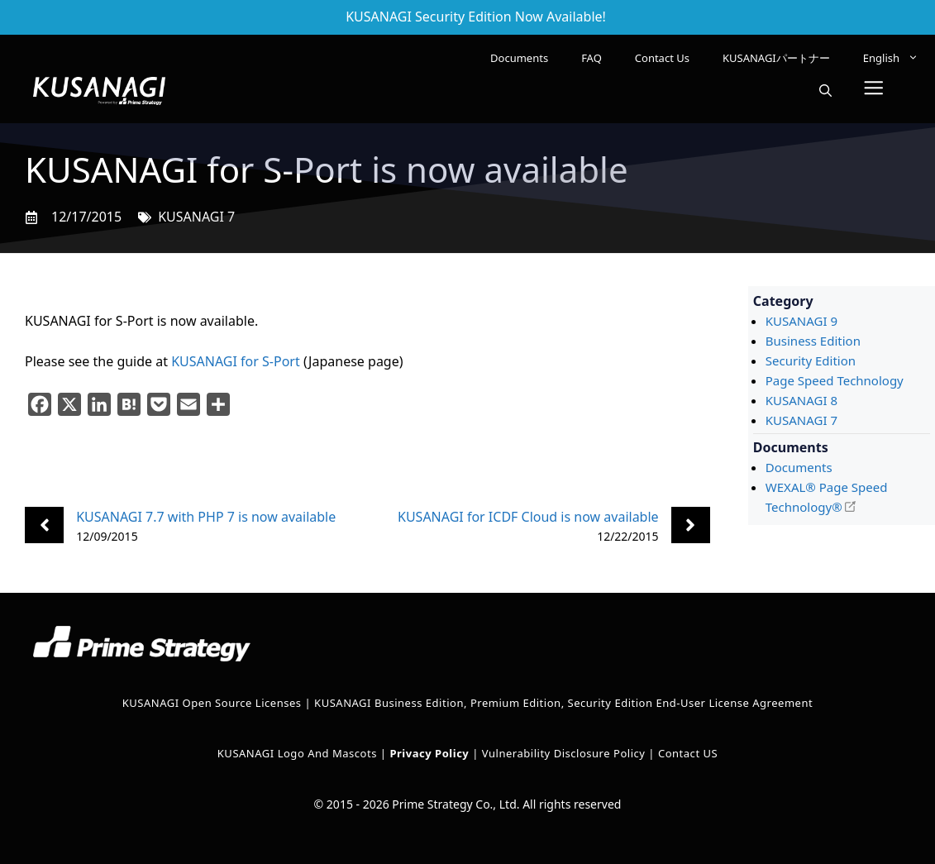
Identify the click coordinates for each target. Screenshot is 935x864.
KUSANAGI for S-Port (235, 361)
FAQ (591, 57)
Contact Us (662, 57)
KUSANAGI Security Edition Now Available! (476, 16)
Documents (519, 57)
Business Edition (813, 340)
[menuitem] (891, 57)
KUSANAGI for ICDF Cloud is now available (528, 517)
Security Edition (811, 360)
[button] (825, 90)
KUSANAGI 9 (801, 321)
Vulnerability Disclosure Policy (564, 753)
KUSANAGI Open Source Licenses (212, 702)
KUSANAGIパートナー (776, 57)
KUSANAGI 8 (801, 400)
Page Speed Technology (835, 380)
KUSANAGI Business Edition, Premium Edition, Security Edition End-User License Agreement (563, 702)
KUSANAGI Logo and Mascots (298, 753)
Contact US (688, 753)
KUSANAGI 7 (196, 217)
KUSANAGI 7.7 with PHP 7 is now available (206, 517)
